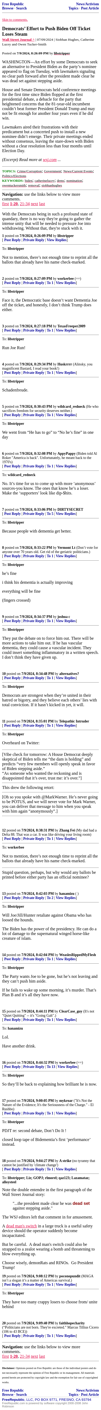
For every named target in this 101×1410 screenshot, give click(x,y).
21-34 (25, 204)
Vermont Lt (66, 548)
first (5, 204)
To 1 (50, 283)
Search (21, 8)
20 (4, 1323)
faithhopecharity (72, 1323)
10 (4, 674)
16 (4, 1063)
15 (4, 1011)
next (34, 204)
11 (4, 721)
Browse (7, 8)
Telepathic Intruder (74, 721)
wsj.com (50, 159)
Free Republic (13, 4)
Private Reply (33, 240)
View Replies (57, 240)
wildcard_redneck (71, 407)
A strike (65, 1161)
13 (4, 894)
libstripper (65, 236)
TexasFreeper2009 (71, 326)
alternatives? (69, 674)
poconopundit (69, 1276)
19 (4, 1276)
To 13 (51, 1067)
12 (4, 830)
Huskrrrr (64, 364)
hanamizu (66, 894)
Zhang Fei (67, 830)
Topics (73, 8)
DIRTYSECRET (70, 510)
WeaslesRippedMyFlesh (77, 955)
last (42, 204)
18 (4, 1161)
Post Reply (12, 240)
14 (4, 955)
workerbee (65, 279)
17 (4, 1101)
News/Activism (87, 4)
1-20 (14, 204)
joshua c (63, 617)
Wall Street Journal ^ (18, 40)
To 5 (50, 514)
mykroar (66, 1101)
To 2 (50, 898)
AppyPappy (66, 454)
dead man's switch (21, 1226)
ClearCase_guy (70, 1011)
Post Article (90, 8)
